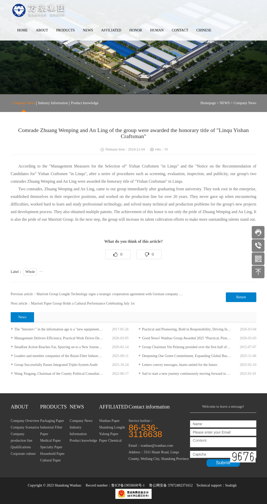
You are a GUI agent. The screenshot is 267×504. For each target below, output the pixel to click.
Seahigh (231, 485)
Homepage (208, 103)
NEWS (88, 30)
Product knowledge (84, 103)
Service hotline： (159, 428)
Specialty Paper (51, 447)
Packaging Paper (52, 421)
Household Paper (52, 454)
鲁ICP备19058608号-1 (128, 485)
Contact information (149, 406)
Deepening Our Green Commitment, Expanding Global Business (188, 356)
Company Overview (25, 421)
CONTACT (180, 30)
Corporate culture (23, 454)
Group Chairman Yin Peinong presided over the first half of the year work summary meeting (199, 347)
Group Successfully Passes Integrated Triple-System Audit (56, 365)
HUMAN (157, 30)
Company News (23, 103)
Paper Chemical (110, 440)
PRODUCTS (65, 30)
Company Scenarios (25, 427)
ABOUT (42, 30)
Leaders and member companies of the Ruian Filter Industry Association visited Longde (71, 356)
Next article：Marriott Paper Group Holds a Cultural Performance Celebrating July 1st (73, 303)
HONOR (135, 30)
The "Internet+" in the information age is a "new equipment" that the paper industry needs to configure (71, 329)
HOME (22, 30)
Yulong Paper (108, 434)
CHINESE (203, 30)
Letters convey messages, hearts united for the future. (180, 365)
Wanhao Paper (109, 421)
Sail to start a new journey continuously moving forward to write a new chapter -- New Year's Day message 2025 (199, 374)
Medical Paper (50, 440)
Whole (30, 272)
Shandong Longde (112, 427)
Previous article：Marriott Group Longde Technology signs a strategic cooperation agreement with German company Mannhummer (105, 294)
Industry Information (53, 103)
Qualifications (21, 447)
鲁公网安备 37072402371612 (171, 485)
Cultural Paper (50, 460)
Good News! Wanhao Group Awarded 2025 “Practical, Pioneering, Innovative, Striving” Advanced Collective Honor (199, 338)
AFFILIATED (111, 30)
